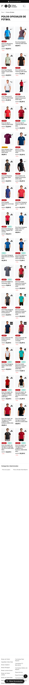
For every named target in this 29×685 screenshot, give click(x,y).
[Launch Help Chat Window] (25, 676)
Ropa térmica (19, 672)
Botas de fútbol (5, 659)
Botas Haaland (5, 664)
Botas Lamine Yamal (6, 670)
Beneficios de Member (14, 1)
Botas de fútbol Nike (7, 677)
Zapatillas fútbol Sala (7, 662)
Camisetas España (20, 678)
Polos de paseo (6, 469)
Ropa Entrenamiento (21, 675)
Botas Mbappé (5, 667)
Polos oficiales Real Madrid (20, 469)
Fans (2, 12)
